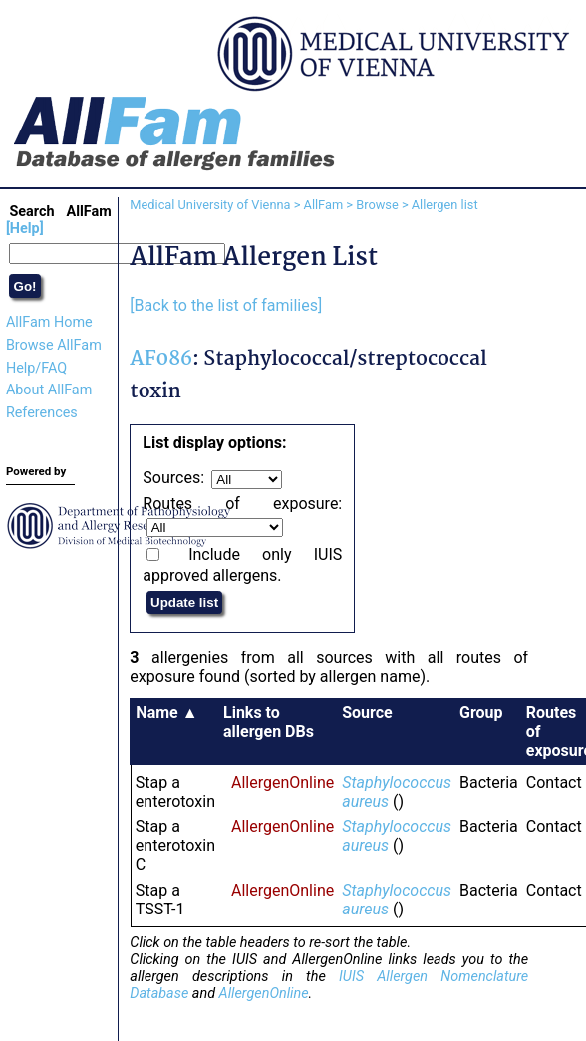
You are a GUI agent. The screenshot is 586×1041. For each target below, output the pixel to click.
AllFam (324, 204)
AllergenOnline (282, 782)
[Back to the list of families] (226, 305)
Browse (377, 204)
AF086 (161, 359)
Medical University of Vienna (210, 204)
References (42, 412)
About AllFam (49, 390)
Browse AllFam (54, 345)
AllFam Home (49, 322)
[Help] (25, 228)
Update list (184, 602)
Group (481, 712)
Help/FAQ (36, 368)
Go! (25, 286)
